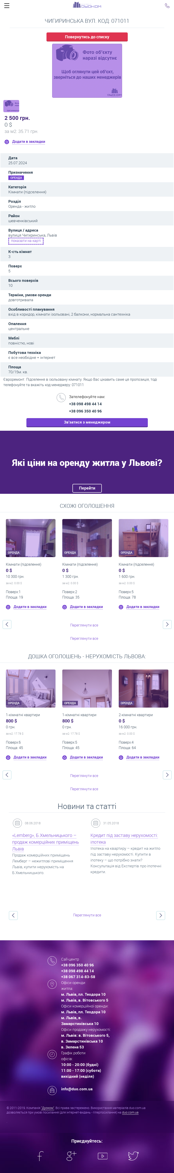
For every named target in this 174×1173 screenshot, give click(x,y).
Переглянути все (84, 625)
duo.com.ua (130, 1112)
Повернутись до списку (87, 36)
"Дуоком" (47, 1108)
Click (6, 6)
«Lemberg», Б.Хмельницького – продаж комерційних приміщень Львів (45, 842)
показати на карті (26, 240)
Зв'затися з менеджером (87, 422)
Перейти (87, 488)
